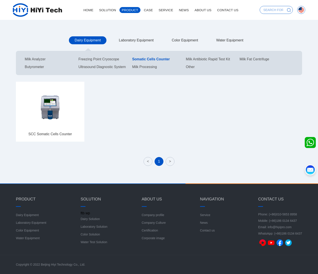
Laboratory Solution (94, 226)
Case (148, 10)
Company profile (153, 215)
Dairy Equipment (88, 40)
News (184, 10)
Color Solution (90, 234)
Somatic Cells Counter (151, 59)
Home (88, 10)
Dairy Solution (90, 219)
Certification (150, 230)
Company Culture (154, 222)
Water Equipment (229, 40)
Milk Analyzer (35, 59)
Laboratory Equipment (136, 40)
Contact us (227, 10)
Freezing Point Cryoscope (98, 59)
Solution (107, 10)
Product (130, 10)
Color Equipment (185, 40)
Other (190, 67)
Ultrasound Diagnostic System (102, 67)
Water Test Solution (94, 242)
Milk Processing (144, 67)
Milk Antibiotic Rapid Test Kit (208, 59)
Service (166, 10)
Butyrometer (34, 67)
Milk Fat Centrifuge (254, 59)
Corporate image (153, 238)
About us (203, 10)
